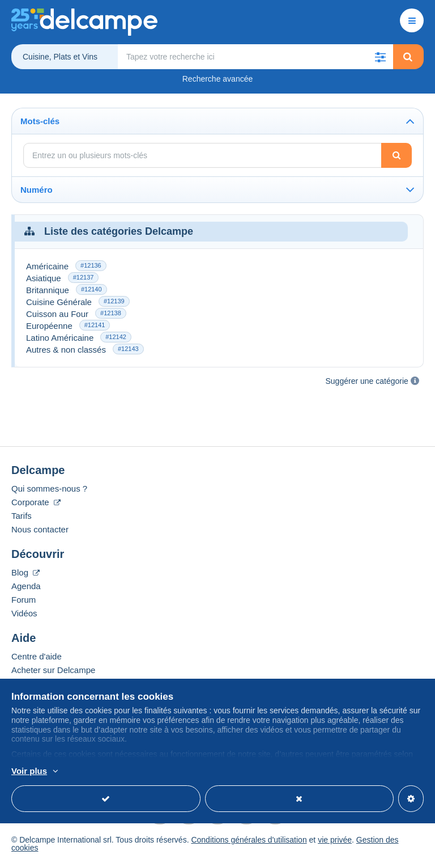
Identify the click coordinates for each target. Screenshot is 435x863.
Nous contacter (40, 529)
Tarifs (21, 516)
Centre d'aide (36, 656)
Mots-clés (39, 121)
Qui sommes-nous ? (49, 488)
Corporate (36, 502)
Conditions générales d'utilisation (248, 839)
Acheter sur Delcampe (53, 670)
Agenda (26, 586)
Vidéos (24, 613)
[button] (380, 56)
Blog (25, 572)
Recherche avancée (217, 78)
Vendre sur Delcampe (52, 683)
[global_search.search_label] (255, 56)
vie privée (335, 839)
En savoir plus (99, 771)
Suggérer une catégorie (367, 381)
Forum (23, 599)
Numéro (36, 189)
